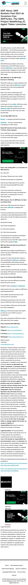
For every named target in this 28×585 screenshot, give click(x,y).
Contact (14, 575)
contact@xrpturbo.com (7, 344)
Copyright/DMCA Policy (9, 572)
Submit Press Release (8, 568)
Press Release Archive (16, 565)
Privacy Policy (22, 572)
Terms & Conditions (20, 568)
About (7, 565)
